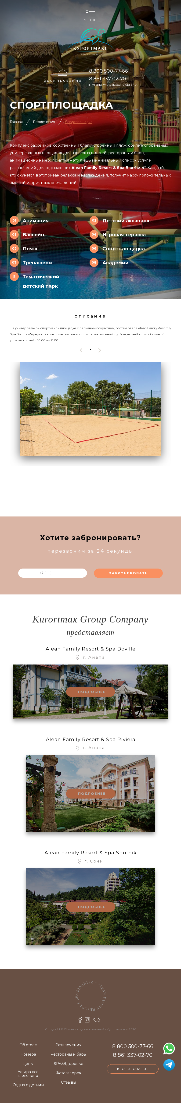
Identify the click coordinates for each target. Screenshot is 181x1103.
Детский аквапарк (125, 220)
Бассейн (33, 234)
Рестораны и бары (69, 1055)
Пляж (30, 248)
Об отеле (28, 1045)
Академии (115, 262)
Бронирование (63, 80)
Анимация (36, 220)
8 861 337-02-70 (107, 78)
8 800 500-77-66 (108, 71)
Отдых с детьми (28, 1085)
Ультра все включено (28, 1074)
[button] (90, 349)
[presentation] (81, 350)
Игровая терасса (124, 234)
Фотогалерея (68, 1073)
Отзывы (68, 1083)
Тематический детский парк (41, 281)
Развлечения (44, 122)
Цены (28, 1064)
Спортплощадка (78, 122)
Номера (28, 1055)
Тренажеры (38, 262)
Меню (90, 19)
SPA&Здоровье (68, 1064)
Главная (16, 122)
